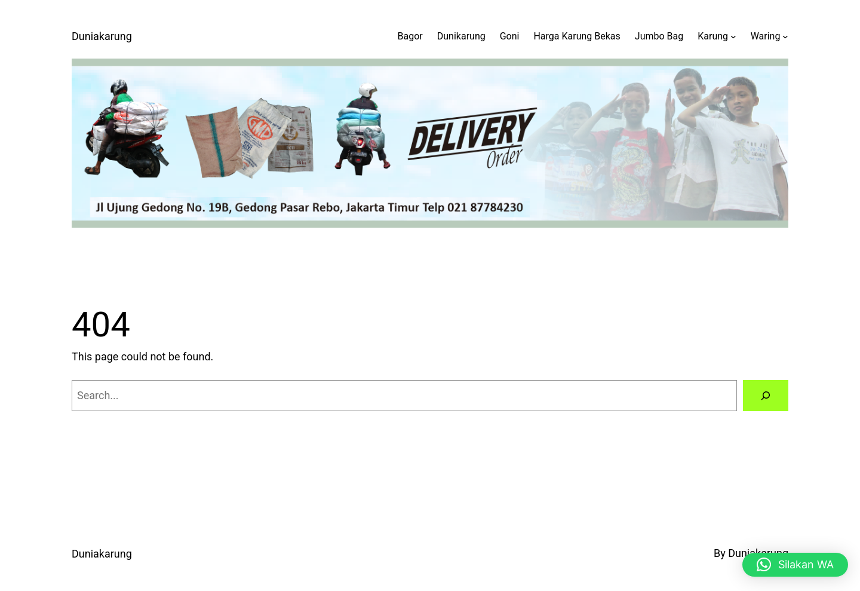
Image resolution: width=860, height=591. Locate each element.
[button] (795, 565)
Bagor (410, 36)
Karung (713, 36)
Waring (766, 36)
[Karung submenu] (733, 36)
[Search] (765, 395)
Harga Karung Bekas (576, 36)
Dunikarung (461, 36)
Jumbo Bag (659, 36)
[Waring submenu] (785, 36)
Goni (510, 36)
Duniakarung (102, 36)
